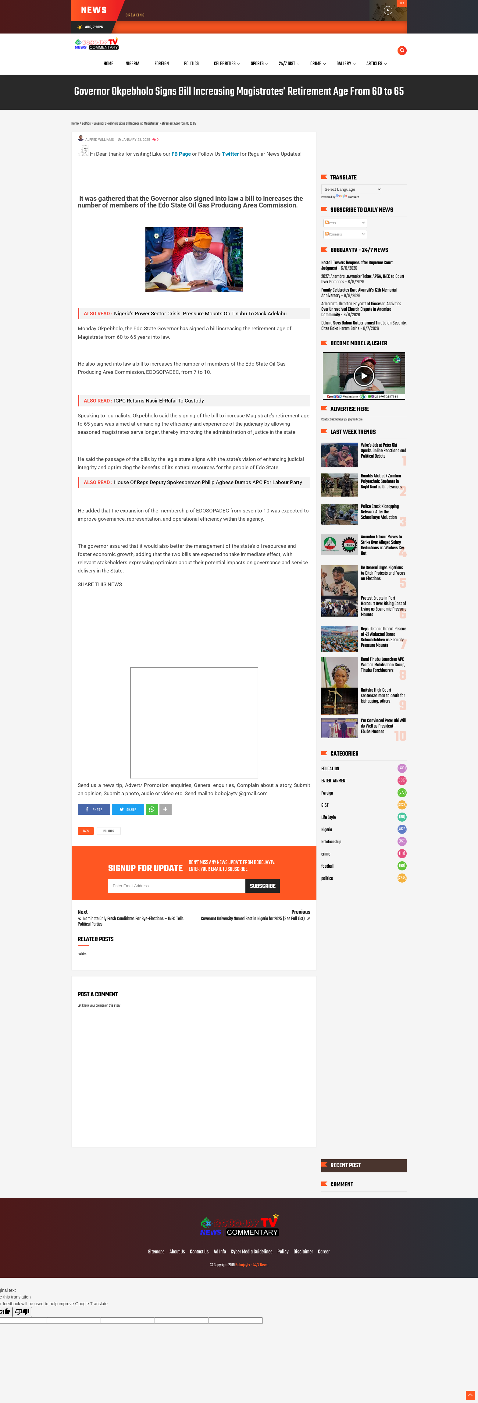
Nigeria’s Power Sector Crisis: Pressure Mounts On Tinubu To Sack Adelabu (200, 313)
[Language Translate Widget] (351, 189)
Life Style (328, 818)
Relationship (331, 842)
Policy (283, 1252)
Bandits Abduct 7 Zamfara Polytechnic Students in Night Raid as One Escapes (381, 481)
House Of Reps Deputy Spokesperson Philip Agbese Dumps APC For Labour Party (208, 482)
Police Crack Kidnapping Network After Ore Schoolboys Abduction (380, 512)
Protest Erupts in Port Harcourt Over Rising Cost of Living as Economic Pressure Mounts (383, 606)
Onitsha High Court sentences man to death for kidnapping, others (383, 695)
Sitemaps (156, 1252)
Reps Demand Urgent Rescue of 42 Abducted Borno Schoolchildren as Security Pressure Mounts (383, 637)
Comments (333, 234)
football (327, 866)
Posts (330, 223)
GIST (325, 806)
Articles (374, 64)
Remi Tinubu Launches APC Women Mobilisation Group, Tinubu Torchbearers (383, 665)
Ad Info (220, 1252)
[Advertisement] (189, 172)
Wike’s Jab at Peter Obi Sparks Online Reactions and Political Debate (383, 450)
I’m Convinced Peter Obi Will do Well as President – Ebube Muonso (383, 726)
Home (108, 64)
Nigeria (326, 830)
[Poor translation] (22, 1312)
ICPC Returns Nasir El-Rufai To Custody (159, 401)
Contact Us (199, 1252)
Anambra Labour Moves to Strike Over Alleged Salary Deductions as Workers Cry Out (382, 545)
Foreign (327, 793)
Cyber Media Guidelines (252, 1252)
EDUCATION (330, 769)
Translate (347, 197)
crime (325, 854)
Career (324, 1252)
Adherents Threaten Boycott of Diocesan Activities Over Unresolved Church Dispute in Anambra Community (361, 309)
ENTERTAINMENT (334, 781)
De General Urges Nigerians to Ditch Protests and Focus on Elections (383, 573)
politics (108, 831)
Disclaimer (303, 1252)
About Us (177, 1252)
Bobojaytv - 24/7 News (251, 1265)
